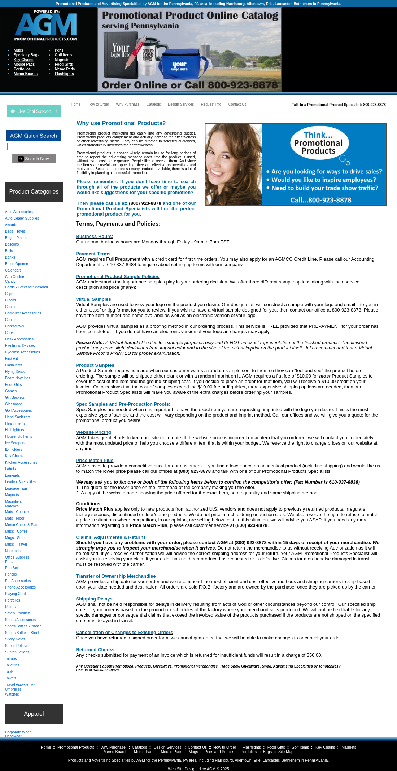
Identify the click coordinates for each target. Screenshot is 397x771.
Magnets (348, 747)
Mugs (193, 751)
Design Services (168, 747)
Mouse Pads (171, 751)
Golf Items (300, 747)
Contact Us (197, 747)
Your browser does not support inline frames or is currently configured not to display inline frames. (339, 49)
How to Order (224, 747)
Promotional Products (75, 747)
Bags (267, 751)
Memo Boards (115, 751)
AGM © (213, 769)
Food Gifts (276, 747)
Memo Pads (144, 751)
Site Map (285, 751)
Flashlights (252, 747)
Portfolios (249, 751)
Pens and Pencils (219, 751)
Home (46, 747)
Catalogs (139, 747)
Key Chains (325, 747)
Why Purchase (113, 747)
